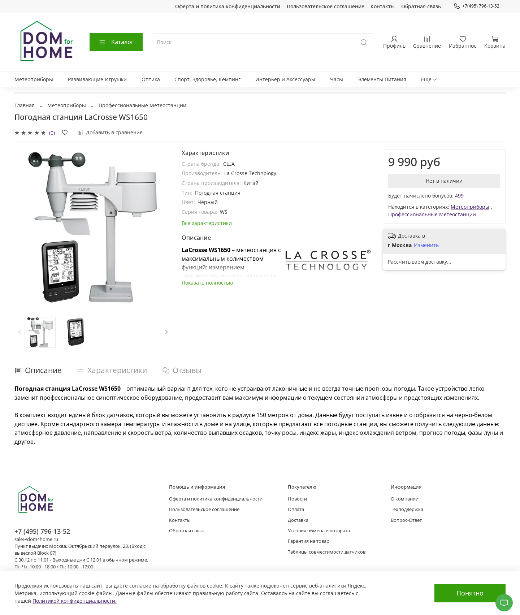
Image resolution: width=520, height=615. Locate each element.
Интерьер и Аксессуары (285, 79)
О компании (405, 499)
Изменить (426, 245)
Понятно (470, 593)
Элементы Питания (382, 79)
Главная (24, 105)
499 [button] (459, 195)
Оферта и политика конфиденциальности (227, 6)
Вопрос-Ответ (406, 520)
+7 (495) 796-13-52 (42, 531)
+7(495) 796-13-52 (476, 6)
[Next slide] (166, 332)
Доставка (298, 520)
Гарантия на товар (308, 541)
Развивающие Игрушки (97, 79)
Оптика (151, 79)
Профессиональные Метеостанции (142, 105)
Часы (336, 79)
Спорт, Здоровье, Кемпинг (207, 79)
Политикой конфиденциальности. (74, 600)
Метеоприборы (33, 79)
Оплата (296, 509)
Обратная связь (421, 6)
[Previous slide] (19, 332)
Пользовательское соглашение (325, 6)
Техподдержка (407, 509)
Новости (297, 499)
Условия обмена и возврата (319, 531)
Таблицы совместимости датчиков (326, 552)
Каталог (116, 42)
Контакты (382, 6)
